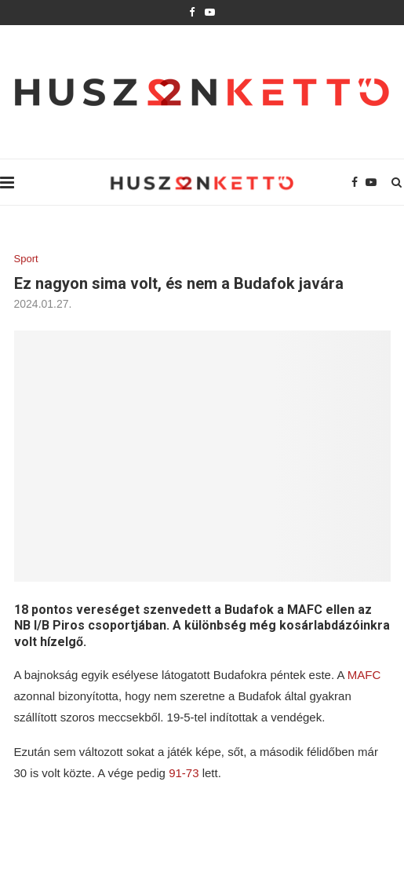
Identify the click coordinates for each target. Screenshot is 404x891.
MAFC (364, 674)
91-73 (182, 773)
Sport (26, 259)
